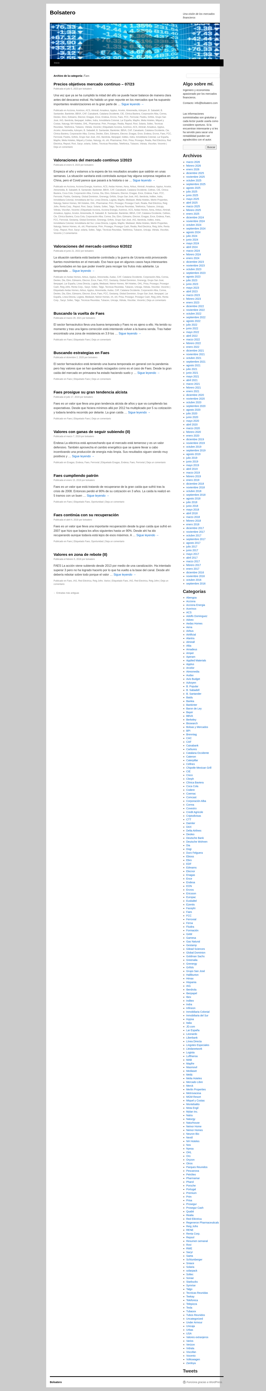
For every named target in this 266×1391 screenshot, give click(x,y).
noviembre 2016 (195, 576)
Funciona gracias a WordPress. (205, 1382)
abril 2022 (192, 335)
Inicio (56, 62)
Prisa (131, 140)
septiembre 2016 (195, 583)
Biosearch (192, 723)
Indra (95, 120)
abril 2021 (192, 380)
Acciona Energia (84, 186)
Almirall (94, 110)
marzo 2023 (193, 295)
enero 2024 (192, 258)
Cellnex (151, 190)
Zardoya (191, 1363)
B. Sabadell (153, 110)
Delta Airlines (193, 830)
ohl (107, 140)
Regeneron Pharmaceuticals (202, 1222)
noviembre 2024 (195, 221)
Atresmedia (131, 110)
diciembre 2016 (195, 572)
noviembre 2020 (195, 398)
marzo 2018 (193, 517)
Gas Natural (193, 941)
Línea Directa (101, 200)
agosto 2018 (193, 498)
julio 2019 (191, 457)
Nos (188, 1144)
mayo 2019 (192, 465)
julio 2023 (191, 280)
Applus (113, 110)
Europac (191, 897)
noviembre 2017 (195, 531)
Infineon (190, 1008)
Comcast (191, 797)
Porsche (191, 1185)
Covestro (191, 808)
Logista (113, 200)
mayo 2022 (192, 332)
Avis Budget (193, 678)
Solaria (142, 123)
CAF (84, 113)
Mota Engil (192, 1107)
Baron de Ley (194, 708)
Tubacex (79, 127)
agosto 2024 (193, 232)
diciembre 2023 (195, 261)
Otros (189, 1163)
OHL (85, 123)
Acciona (71, 110)
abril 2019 (192, 468)
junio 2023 (192, 284)
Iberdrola (68, 120)
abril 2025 (192, 202)
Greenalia (191, 960)
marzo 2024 (193, 250)
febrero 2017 (193, 565)
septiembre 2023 (195, 272)
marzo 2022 (193, 339)
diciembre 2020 (195, 394)
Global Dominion (90, 196)
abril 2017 (192, 557)
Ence (97, 117)
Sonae (190, 1278)
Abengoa (191, 597)
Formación (192, 930)
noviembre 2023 (195, 265)
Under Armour (194, 1322)
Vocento (97, 127)
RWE (189, 1248)
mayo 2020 (192, 420)
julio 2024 (191, 235)
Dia (101, 193)
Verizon (190, 1344)
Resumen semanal (197, 1241)
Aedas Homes (115, 186)
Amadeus (104, 110)
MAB (189, 1059)
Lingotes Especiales (197, 1045)
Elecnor (81, 117)
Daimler (190, 823)
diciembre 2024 (195, 217)
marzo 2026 (193, 161)
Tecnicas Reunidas (124, 206)
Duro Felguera (194, 852)
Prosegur (111, 123)
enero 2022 (192, 346)
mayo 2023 (192, 287)
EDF (188, 863)
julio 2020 (191, 413)
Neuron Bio (192, 1133)
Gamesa (191, 937)
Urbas (189, 1329)
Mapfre (136, 120)
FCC (126, 117)
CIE (122, 113)
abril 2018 (192, 513)
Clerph (190, 778)
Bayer (189, 712)
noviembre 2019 (195, 443)
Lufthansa (192, 1056)
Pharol (190, 1181)
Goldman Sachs (195, 956)
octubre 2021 (193, 357)
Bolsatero (62, 12)
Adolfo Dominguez (196, 616)
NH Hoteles (76, 123)
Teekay (190, 1296)
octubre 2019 (193, 446)
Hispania (191, 982)
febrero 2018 (193, 520)
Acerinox (80, 110)
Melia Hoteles (147, 120)
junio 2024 (192, 239)
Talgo (111, 206)
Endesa (105, 117)
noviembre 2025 (195, 176)
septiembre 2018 (195, 494)
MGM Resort (193, 1096)
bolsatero (87, 88)
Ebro (64, 117)
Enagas (90, 117)
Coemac (191, 793)
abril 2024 (192, 247)
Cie (167, 130)
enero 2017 (192, 568)
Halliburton (192, 974)
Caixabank (93, 113)
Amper (190, 653)
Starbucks (192, 1281)
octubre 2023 (193, 269)
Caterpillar (192, 760)
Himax (190, 978)
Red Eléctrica (159, 140)
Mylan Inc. (192, 1111)
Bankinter (69, 113)
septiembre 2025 (195, 184)
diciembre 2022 (195, 306)
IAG (61, 120)
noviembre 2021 (195, 354)
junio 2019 (192, 461)
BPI (188, 730)
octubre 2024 (193, 224)
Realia (120, 123)
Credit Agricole (194, 812)
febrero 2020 (193, 431)
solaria (87, 143)
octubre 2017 (193, 535)
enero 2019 (192, 480)
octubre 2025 (193, 180)
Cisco (189, 775)
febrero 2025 (193, 210)
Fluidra (143, 117)
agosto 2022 (193, 321)
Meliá (189, 1074)
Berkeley (191, 719)
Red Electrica (144, 226)
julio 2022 (191, 324)
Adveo (190, 619)
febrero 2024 (193, 254)
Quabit (190, 1211)
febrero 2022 (193, 343)
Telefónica (124, 143)
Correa (163, 113)
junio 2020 (192, 417)
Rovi (135, 123)
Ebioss (190, 856)
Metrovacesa (193, 1093)
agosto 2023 (193, 276)
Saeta (189, 1255)
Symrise (191, 1285)
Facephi (190, 908)
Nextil (189, 1137)
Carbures (191, 749)
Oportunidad (97, 502)
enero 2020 (192, 435)
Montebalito (193, 1104)
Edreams (72, 117)
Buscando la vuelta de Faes (79, 313)
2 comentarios (70, 233)
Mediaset (130, 200)
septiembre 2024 (195, 228)
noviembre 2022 (195, 309)
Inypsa (190, 1019)
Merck (189, 1085)
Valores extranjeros (197, 1337)
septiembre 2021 (195, 361)
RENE (189, 1229)
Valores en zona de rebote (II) (80, 554)
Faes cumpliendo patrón (76, 475)
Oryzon (190, 1159)
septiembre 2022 (195, 317)
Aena (126, 186)
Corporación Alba (149, 113)
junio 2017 (192, 550)
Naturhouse (193, 1122)
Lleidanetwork (194, 1048)
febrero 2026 (193, 165)
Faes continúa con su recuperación (86, 515)
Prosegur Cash (132, 203)
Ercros (113, 117)
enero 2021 (192, 391)
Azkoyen (142, 110)
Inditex (88, 120)
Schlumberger (194, 1259)
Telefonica (69, 127)
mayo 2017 (192, 553)
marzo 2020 (193, 428)
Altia (188, 645)
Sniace (190, 1263)
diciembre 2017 (195, 528)
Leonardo (191, 1033)
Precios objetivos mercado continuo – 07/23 (94, 84)
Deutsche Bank (195, 837)
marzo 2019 (193, 472)
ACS (88, 110)
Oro (188, 1156)
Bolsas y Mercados (197, 727)
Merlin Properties (159, 200)
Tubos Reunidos (195, 1315)
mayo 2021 (192, 376)
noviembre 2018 (195, 487)
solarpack (191, 1270)
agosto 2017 (193, 542)
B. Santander (102, 130)
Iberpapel (79, 120)
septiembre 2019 (195, 450)
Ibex (188, 996)
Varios (107, 580)
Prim (104, 123)
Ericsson (191, 893)
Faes (120, 117)
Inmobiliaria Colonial (109, 120)
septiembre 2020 (195, 406)
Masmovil (191, 1067)
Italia (189, 1022)
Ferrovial (134, 117)
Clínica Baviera (132, 113)
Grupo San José (87, 137)
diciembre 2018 (195, 483)
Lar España (126, 120)
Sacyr (80, 143)
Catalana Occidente (109, 113)
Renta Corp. (66, 206)
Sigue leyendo (132, 104)
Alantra (190, 638)
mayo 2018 (192, 509)
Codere (190, 789)
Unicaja (159, 206)
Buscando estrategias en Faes (81, 353)
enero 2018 (192, 524)
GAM (189, 934)
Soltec (150, 123)
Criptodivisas (193, 815)
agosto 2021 (193, 365)
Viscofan (152, 143)
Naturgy (65, 123)
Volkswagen (193, 1359)
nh (103, 140)
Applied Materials (196, 660)
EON (189, 886)
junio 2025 (192, 195)
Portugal (191, 1189)
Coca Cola (67, 193)
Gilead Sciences (195, 948)
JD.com (190, 1026)
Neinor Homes (69, 203)
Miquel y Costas (84, 140)
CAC (189, 738)
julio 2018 (191, 502)
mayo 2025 (192, 198)
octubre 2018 (193, 491)
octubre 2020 (193, 402)
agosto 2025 (193, 187)
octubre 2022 (193, 313)
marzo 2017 (193, 561)
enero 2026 (192, 169)
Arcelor (121, 110)
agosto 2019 (193, 454)
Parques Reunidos (196, 1167)
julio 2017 (191, 546)
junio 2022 (192, 328)
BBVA (78, 113)
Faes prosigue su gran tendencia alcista (90, 392)
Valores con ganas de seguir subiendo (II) (92, 432)
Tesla (189, 1307)
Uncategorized (194, 1318)
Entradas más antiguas (66, 593)
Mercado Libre (194, 1082)
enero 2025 (192, 213)
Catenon (191, 756)
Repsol (128, 123)
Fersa (189, 923)
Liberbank (192, 1037)
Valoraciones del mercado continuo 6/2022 (93, 246)
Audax (113, 277)
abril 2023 (192, 291)
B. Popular (192, 686)
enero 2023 (192, 302)
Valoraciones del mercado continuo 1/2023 (93, 160)
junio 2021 (192, 372)
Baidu (189, 697)
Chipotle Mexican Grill (198, 767)
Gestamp (76, 196)
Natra (189, 1115)
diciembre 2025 (195, 173)
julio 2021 (191, 369)
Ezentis (190, 904)
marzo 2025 (193, 206)
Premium (191, 1192)
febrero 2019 (193, 476)
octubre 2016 (193, 579)
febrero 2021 (193, 387)
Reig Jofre (157, 226)
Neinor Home (193, 1126)
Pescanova (192, 1170)
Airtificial (191, 634)
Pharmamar (94, 123)
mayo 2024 (192, 243)
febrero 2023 (193, 298)
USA (189, 1333)
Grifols (151, 117)
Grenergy (103, 196)
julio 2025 (191, 191)
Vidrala (88, 127)
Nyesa (190, 1148)
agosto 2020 (193, 409)
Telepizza (191, 1303)
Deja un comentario (63, 147)
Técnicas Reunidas (108, 143)
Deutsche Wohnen (196, 841)
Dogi (189, 849)
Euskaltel (191, 900)
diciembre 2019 (195, 439)
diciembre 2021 (195, 350)
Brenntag (191, 734)
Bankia (190, 701)
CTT (188, 819)
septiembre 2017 (195, 539)
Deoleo (57, 117)
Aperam (190, 656)
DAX (189, 826)
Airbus (133, 186)
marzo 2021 (193, 383)
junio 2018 (192, 505)
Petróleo (191, 1174)
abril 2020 (192, 424)
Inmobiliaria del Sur (84, 200)
